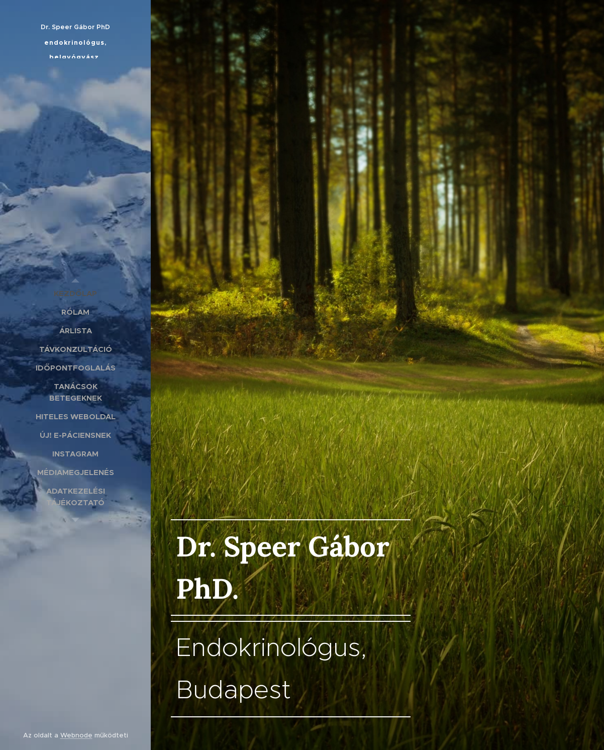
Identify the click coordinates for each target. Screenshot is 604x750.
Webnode (76, 735)
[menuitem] (75, 293)
